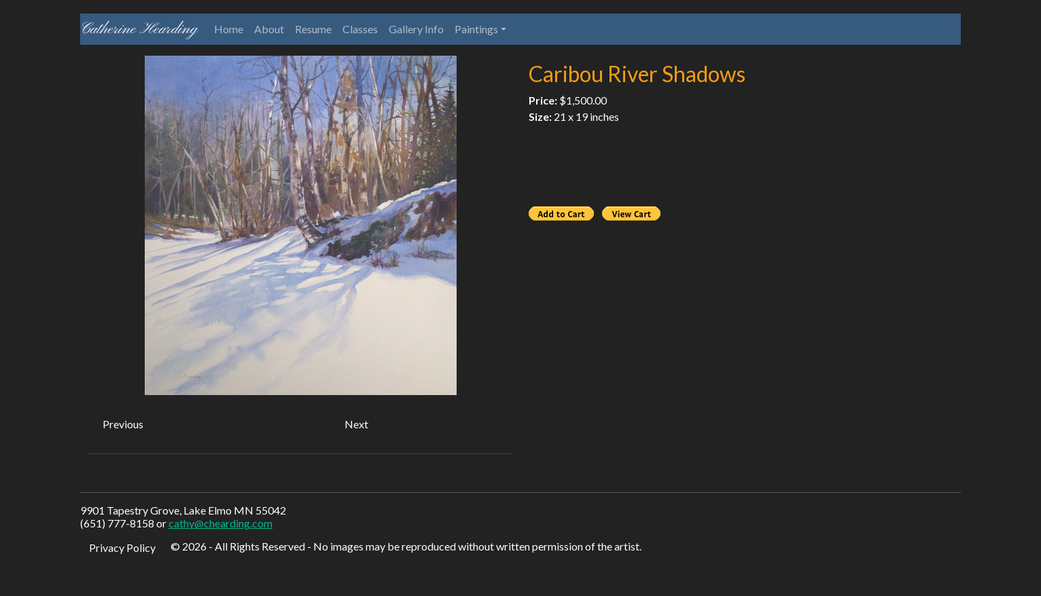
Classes (360, 28)
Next (356, 423)
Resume (313, 28)
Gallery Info (416, 28)
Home (228, 28)
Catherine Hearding (139, 29)
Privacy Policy (122, 547)
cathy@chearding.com (220, 523)
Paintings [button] (476, 28)
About (269, 28)
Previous (123, 423)
